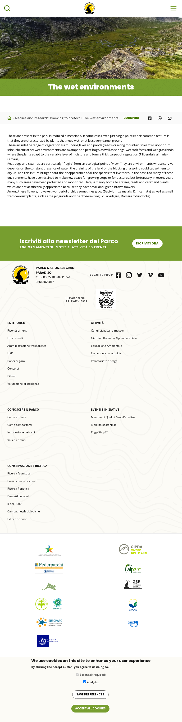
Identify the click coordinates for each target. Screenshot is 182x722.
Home (9, 118)
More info (115, 669)
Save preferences (90, 697)
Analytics (93, 685)
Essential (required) (93, 677)
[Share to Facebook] (150, 118)
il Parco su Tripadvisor (106, 299)
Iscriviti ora (147, 243)
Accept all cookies (90, 711)
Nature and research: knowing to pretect (47, 118)
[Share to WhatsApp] (160, 118)
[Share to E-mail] (170, 118)
